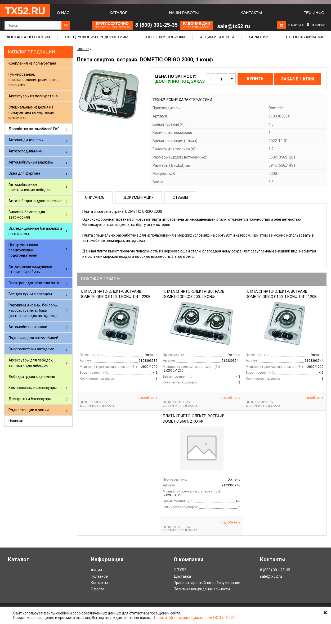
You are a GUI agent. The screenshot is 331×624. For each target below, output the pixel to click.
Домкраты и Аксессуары (30, 399)
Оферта (97, 589)
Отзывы (180, 197)
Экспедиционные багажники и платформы (35, 231)
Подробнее (147, 398)
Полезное (99, 576)
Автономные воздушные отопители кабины (30, 269)
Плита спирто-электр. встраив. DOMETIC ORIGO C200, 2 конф (194, 294)
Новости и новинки (164, 37)
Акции (96, 570)
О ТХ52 (180, 570)
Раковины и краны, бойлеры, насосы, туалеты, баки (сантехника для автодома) (33, 310)
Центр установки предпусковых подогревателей (23, 250)
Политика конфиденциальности (202, 589)
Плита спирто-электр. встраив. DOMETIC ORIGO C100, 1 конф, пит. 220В (115, 294)
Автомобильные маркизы (30, 162)
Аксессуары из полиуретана (33, 96)
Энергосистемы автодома (31, 349)
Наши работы (184, 12)
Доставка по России (28, 37)
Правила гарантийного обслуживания (207, 583)
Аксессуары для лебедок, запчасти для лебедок (30, 363)
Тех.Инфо (314, 12)
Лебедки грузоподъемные (31, 376)
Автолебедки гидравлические (35, 201)
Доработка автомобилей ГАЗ (34, 129)
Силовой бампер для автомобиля (26, 214)
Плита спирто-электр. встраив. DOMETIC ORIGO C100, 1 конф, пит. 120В (281, 294)
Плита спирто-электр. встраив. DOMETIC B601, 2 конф (194, 418)
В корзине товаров (306, 24)
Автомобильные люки (27, 327)
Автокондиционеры (25, 140)
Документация (138, 197)
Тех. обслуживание (304, 37)
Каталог (118, 12)
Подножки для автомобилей (33, 338)
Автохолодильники (25, 151)
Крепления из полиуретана (32, 63)
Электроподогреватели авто (33, 283)
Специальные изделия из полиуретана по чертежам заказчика (31, 112)
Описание (94, 197)
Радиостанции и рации (28, 410)
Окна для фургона (24, 173)
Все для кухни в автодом (30, 294)
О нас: (63, 12)
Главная (83, 49)
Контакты (251, 12)
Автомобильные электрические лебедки (29, 187)
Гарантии (259, 37)
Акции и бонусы (217, 37)
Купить (255, 78)
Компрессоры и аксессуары (32, 388)
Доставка (182, 576)
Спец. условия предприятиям (96, 37)
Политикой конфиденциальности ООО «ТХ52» (194, 618)
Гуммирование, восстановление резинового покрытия (33, 79)
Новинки (15, 421)
